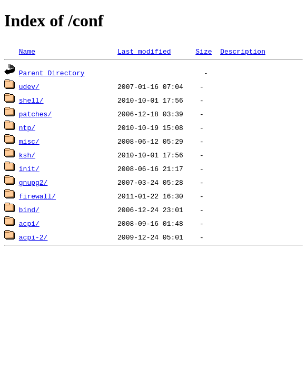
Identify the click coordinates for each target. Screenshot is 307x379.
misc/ (29, 141)
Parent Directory (52, 72)
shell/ (31, 100)
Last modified (144, 51)
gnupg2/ (33, 182)
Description (242, 51)
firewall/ (37, 196)
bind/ (29, 209)
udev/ (29, 86)
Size (203, 51)
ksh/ (27, 154)
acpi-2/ (33, 237)
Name (27, 51)
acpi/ (29, 223)
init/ (29, 168)
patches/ (35, 113)
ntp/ (27, 127)
